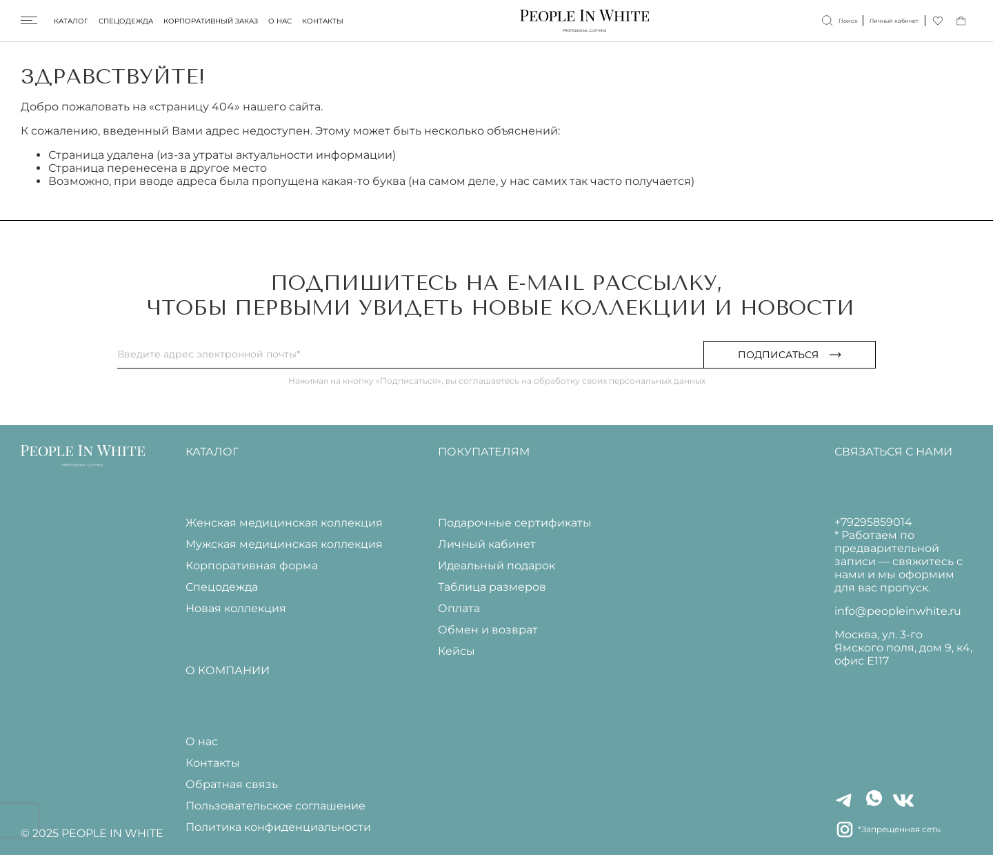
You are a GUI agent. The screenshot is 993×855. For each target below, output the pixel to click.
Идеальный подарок (496, 565)
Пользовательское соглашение (275, 805)
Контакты (322, 21)
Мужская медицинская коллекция (284, 544)
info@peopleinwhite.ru (897, 611)
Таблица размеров (492, 586)
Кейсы (456, 651)
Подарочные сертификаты (515, 522)
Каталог (71, 21)
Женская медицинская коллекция (284, 522)
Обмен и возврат (488, 629)
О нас (280, 21)
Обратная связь (231, 784)
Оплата (459, 608)
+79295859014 (873, 522)
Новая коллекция (235, 608)
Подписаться (789, 354)
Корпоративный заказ (210, 21)
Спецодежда (126, 21)
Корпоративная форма (251, 565)
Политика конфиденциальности (278, 827)
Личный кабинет (487, 544)
